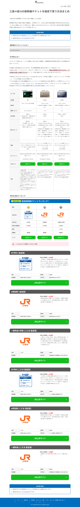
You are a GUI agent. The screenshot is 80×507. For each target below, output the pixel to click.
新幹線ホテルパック (27, 35)
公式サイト (28, 164)
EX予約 (26, 38)
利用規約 (33, 500)
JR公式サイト (28, 237)
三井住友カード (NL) (19, 83)
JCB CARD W (38, 83)
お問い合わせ (61, 500)
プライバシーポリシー (40, 501)
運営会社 (26, 500)
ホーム (18, 500)
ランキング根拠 (54, 500)
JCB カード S (30, 83)
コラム (47, 500)
